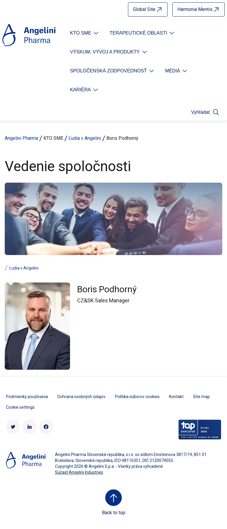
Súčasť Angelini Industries (79, 472)
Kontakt (176, 396)
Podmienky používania (27, 396)
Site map (201, 396)
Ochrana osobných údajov (81, 396)
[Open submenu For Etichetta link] (85, 33)
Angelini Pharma (21, 138)
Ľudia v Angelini (85, 138)
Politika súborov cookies (137, 396)
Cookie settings (20, 407)
